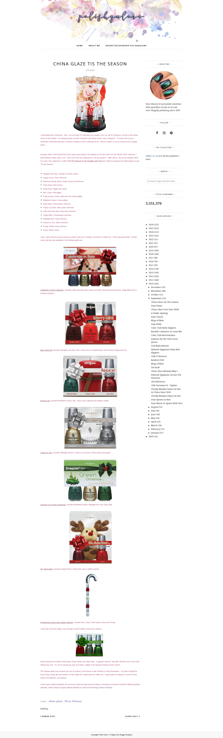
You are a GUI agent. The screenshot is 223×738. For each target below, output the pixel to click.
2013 (151, 272)
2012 (151, 276)
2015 (151, 265)
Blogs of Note (157, 320)
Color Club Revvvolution (163, 335)
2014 (151, 268)
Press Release (73, 701)
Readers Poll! (157, 360)
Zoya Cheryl (157, 316)
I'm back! (155, 367)
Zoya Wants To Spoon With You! (167, 403)
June (153, 414)
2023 (151, 235)
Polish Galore (104, 735)
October (155, 294)
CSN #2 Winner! (159, 356)
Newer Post (49, 716)
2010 (151, 283)
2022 (151, 239)
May (153, 418)
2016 (151, 261)
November (156, 291)
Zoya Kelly (156, 324)
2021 (151, 243)
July (153, 410)
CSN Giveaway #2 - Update (164, 385)
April (153, 421)
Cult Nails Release (160, 345)
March (154, 425)
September (156, 298)
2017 (151, 257)
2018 (151, 254)
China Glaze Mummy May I (164, 371)
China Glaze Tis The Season (164, 302)
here (153, 156)
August (154, 407)
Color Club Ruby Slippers (163, 327)
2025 (151, 228)
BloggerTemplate (125, 735)
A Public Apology (159, 313)
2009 (151, 436)
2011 (151, 280)
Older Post (131, 716)
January (155, 432)
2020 (151, 246)
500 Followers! (158, 381)
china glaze (55, 701)
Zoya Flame (156, 305)
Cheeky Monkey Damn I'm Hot (166, 395)
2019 (151, 250)
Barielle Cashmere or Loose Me (166, 331)
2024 (151, 232)
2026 (151, 224)
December (156, 287)
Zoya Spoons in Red (160, 399)
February (155, 429)
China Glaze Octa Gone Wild (165, 309)
